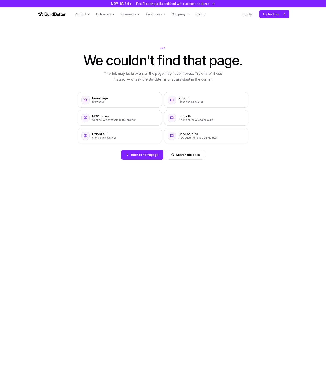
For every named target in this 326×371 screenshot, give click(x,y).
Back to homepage (142, 155)
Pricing (200, 14)
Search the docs (185, 155)
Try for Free (274, 14)
